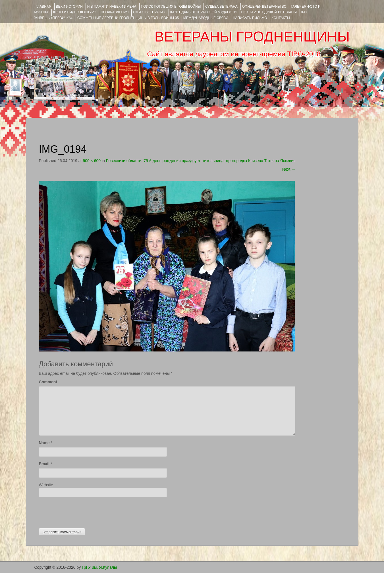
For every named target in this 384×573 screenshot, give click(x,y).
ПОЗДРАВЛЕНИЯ (114, 12)
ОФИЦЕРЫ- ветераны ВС (264, 7)
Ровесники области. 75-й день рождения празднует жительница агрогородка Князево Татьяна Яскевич (201, 160)
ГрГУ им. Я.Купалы (99, 567)
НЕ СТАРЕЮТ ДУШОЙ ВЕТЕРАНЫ (269, 12)
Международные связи (205, 18)
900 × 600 (92, 160)
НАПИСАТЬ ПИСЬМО (250, 18)
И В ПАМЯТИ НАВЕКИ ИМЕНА (111, 7)
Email (44, 464)
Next (289, 169)
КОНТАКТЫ (281, 18)
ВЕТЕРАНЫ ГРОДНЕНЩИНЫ (252, 36)
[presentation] (82, 511)
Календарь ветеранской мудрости (203, 12)
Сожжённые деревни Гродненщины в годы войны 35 (128, 18)
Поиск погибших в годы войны (171, 7)
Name (44, 442)
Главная (43, 7)
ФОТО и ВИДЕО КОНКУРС (74, 12)
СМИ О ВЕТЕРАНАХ (149, 12)
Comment (48, 382)
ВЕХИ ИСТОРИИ (69, 7)
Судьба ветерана (221, 7)
